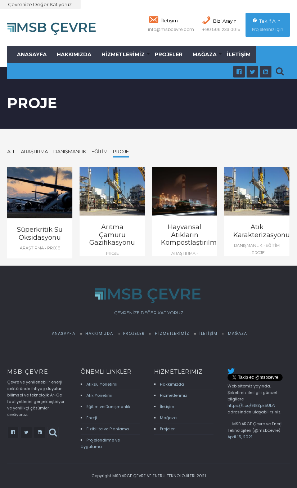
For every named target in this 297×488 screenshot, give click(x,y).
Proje (121, 151)
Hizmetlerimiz (123, 54)
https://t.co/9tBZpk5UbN (251, 405)
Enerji (91, 418)
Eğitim (99, 151)
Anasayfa (32, 54)
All (11, 151)
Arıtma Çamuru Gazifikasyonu (112, 235)
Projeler (169, 54)
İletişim (239, 54)
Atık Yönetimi (99, 395)
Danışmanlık (69, 151)
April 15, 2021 (240, 437)
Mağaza (205, 54)
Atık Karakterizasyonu (261, 231)
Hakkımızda (74, 54)
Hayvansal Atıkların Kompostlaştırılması (193, 235)
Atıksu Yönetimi (101, 384)
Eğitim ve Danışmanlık (108, 406)
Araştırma (34, 151)
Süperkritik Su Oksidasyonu (40, 233)
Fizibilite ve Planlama (107, 429)
